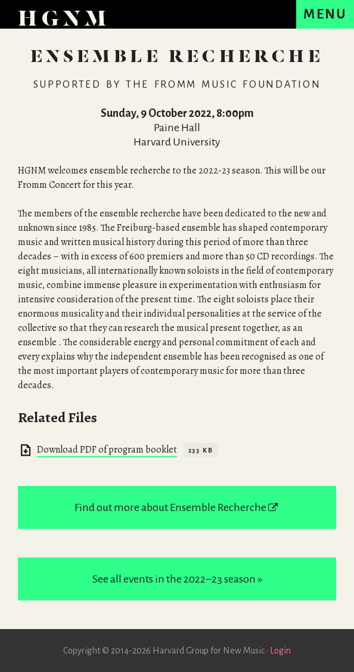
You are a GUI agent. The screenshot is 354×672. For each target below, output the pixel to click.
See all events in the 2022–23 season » (177, 579)
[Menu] (325, 14)
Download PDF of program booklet (107, 449)
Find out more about (177, 507)
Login (280, 650)
